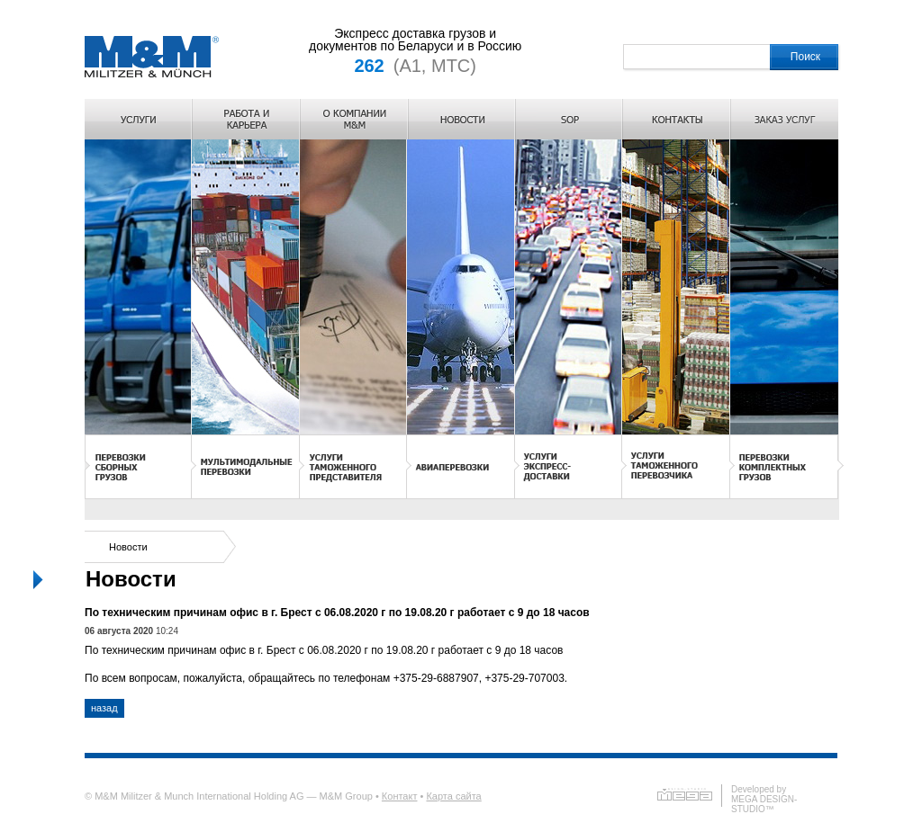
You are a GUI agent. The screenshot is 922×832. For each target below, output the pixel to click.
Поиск (805, 56)
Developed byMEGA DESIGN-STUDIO (764, 799)
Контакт (400, 796)
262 (369, 66)
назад (104, 707)
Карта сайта (453, 796)
